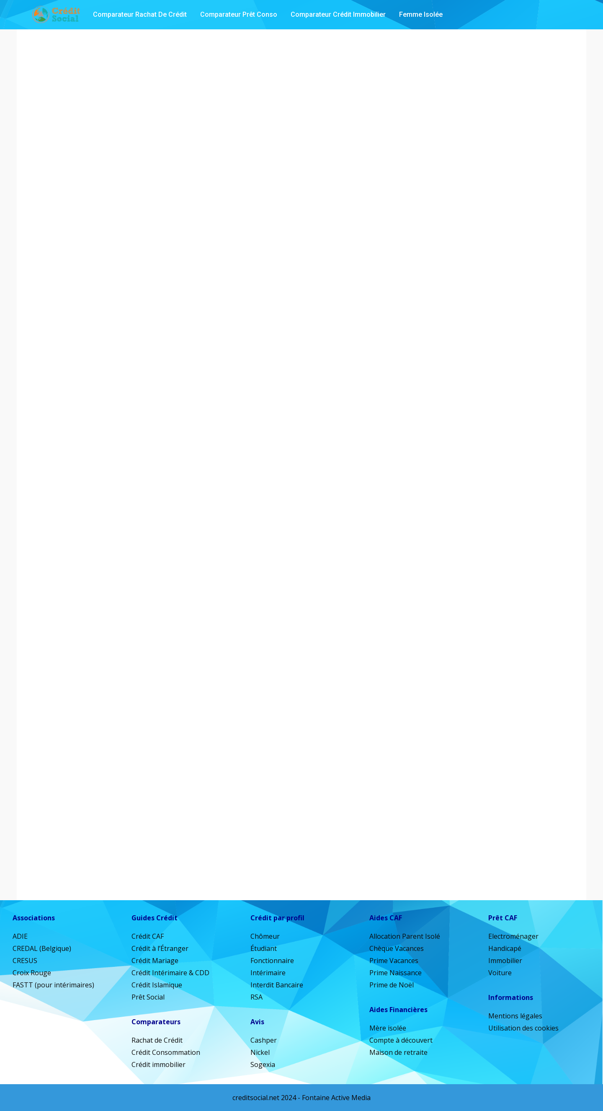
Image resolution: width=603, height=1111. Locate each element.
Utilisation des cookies (523, 1028)
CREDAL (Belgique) (42, 948)
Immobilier (505, 960)
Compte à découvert (401, 1040)
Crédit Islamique (156, 984)
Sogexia (262, 1064)
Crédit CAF (147, 936)
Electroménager (513, 936)
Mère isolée (387, 1028)
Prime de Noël (391, 984)
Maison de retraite (398, 1052)
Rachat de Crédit (157, 1040)
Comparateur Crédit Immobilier (338, 14)
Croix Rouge (32, 972)
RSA (256, 997)
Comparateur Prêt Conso (238, 14)
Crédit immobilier (158, 1064)
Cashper (263, 1040)
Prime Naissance (395, 972)
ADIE (20, 936)
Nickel (260, 1052)
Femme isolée (421, 14)
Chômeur (265, 936)
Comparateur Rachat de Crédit (140, 14)
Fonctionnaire (272, 960)
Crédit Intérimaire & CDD (170, 972)
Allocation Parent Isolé (404, 936)
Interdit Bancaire (276, 984)
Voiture (500, 972)
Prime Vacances (393, 960)
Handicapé (504, 948)
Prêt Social (148, 997)
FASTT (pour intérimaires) (53, 984)
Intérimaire (268, 972)
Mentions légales (515, 1015)
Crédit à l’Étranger (159, 948)
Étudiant (263, 948)
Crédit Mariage (154, 960)
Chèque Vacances (396, 948)
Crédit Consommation (165, 1052)
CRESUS (25, 960)
